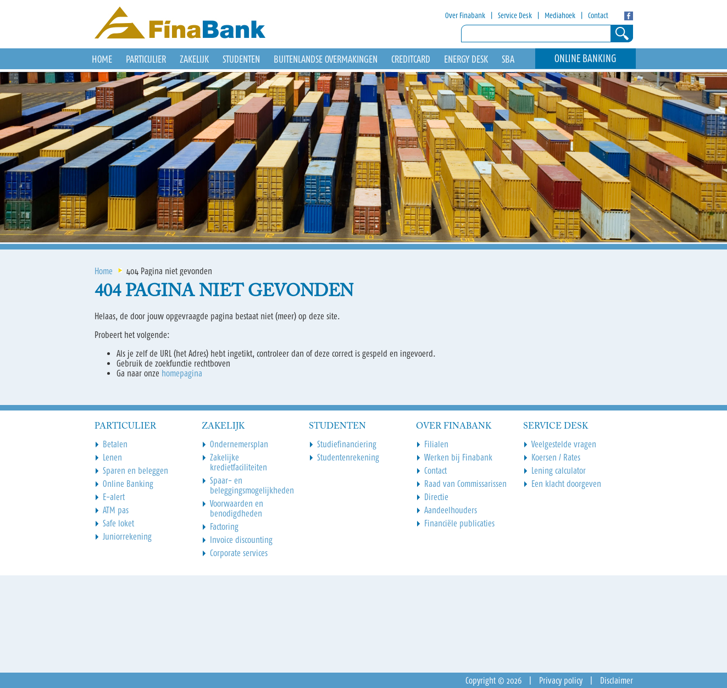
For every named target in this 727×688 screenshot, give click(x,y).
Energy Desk (466, 59)
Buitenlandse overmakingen (326, 59)
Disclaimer (616, 680)
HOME (102, 59)
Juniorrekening (127, 536)
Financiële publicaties (459, 523)
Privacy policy (560, 680)
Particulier (146, 59)
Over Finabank (465, 15)
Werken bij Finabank (458, 457)
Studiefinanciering (346, 444)
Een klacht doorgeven (566, 484)
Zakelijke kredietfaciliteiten (238, 462)
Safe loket (118, 523)
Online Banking (585, 58)
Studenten (241, 59)
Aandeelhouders (450, 510)
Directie (436, 497)
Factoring (224, 526)
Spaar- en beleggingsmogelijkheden (252, 485)
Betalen (115, 444)
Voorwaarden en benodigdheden (236, 508)
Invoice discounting (241, 540)
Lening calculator (558, 470)
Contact (598, 15)
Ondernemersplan (239, 444)
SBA (508, 59)
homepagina (182, 373)
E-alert (114, 497)
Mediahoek (560, 15)
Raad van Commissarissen (465, 484)
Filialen (436, 444)
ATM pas (116, 510)
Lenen (112, 457)
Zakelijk (194, 59)
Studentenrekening (348, 457)
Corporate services (239, 553)
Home (104, 271)
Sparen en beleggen (135, 470)
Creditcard (410, 59)
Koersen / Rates (555, 457)
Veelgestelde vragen (563, 444)
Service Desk (515, 15)
